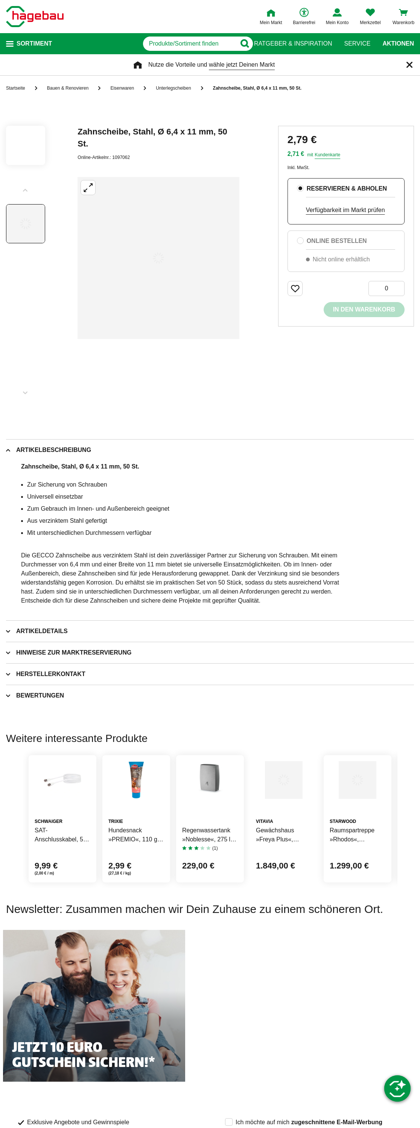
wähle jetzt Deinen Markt (242, 64)
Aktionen (398, 44)
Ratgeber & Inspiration (293, 44)
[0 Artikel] (386, 288)
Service (357, 44)
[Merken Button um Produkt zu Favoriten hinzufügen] (295, 288)
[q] (152, 44)
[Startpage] (35, 16)
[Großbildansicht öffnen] (158, 258)
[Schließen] (409, 64)
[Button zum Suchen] (239, 44)
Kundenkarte (327, 154)
